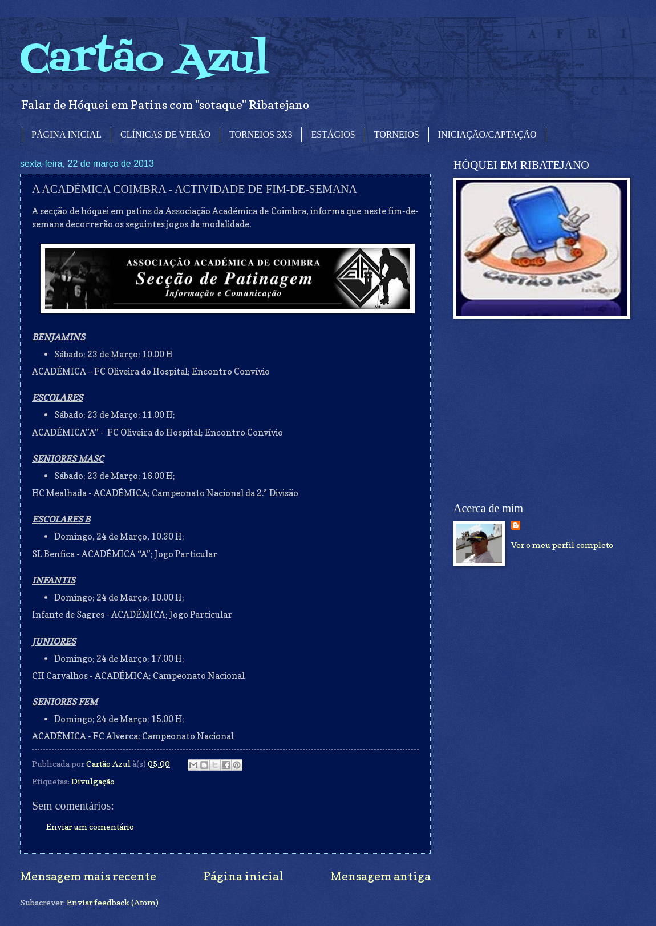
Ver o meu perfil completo (562, 545)
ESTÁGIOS (333, 134)
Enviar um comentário (90, 826)
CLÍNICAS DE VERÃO (165, 134)
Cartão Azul (144, 60)
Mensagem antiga (380, 876)
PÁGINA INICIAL (66, 134)
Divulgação (93, 781)
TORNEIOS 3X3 (260, 134)
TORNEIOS (396, 134)
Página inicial (243, 876)
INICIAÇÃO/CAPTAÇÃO (487, 134)
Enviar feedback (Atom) (113, 902)
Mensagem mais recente (88, 876)
